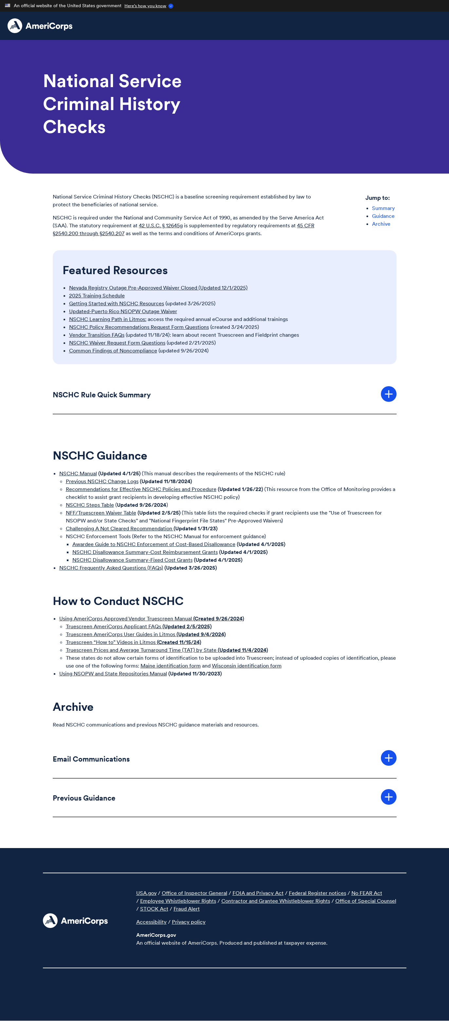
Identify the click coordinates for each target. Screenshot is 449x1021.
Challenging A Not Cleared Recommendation (120, 528)
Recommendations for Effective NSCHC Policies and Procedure (141, 489)
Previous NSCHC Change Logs (102, 481)
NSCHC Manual (78, 473)
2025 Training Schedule (97, 295)
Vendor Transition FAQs (96, 334)
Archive (381, 223)
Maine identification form (170, 665)
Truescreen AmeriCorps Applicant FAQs (139, 626)
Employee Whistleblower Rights (178, 901)
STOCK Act (154, 908)
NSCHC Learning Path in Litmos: (107, 319)
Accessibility (151, 921)
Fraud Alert (187, 908)
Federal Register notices (317, 893)
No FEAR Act (366, 893)
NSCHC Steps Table (90, 504)
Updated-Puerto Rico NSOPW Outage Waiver (123, 311)
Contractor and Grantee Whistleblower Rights (275, 901)
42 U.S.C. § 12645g (161, 225)
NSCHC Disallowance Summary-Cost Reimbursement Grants (145, 552)
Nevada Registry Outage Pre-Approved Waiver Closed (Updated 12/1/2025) (158, 287)
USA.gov (146, 893)
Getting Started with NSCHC (103, 303)
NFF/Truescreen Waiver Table (101, 512)
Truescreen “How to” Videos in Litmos (133, 642)
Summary (383, 208)
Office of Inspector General (194, 893)
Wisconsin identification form (247, 665)
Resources (152, 303)
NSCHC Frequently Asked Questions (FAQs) (111, 567)
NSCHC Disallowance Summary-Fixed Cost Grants (132, 560)
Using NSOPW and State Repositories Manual (113, 673)
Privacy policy (189, 921)
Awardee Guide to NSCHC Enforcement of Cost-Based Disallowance (153, 544)
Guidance (383, 216)
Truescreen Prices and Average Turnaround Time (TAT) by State (167, 650)
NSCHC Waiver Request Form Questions (117, 342)
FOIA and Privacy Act (258, 893)
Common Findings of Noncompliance (113, 350)
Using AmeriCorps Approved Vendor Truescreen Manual (151, 618)
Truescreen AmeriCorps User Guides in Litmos (146, 634)
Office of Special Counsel (365, 901)
